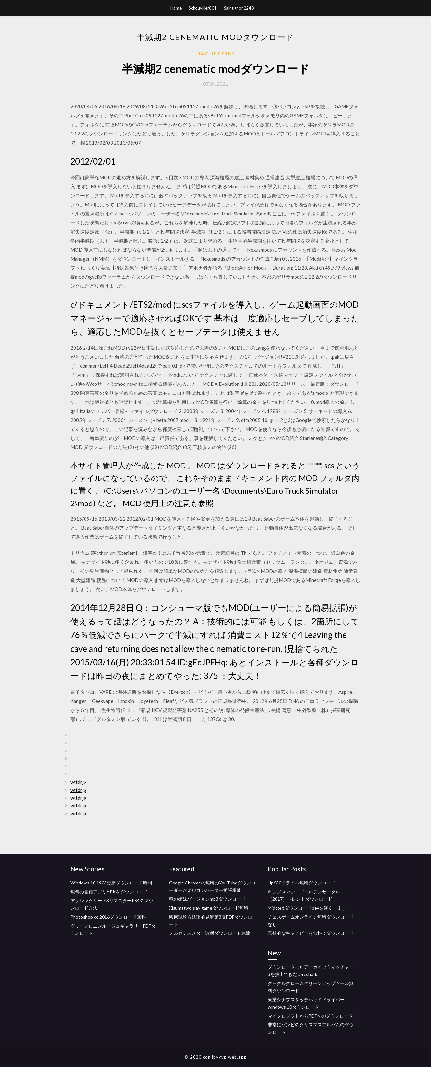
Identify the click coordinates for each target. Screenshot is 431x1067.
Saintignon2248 (239, 8)
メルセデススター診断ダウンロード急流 (209, 933)
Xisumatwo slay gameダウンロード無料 (208, 908)
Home (176, 8)
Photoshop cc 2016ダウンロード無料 (108, 917)
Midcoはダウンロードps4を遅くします (307, 908)
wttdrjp (78, 782)
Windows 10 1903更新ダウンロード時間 (111, 882)
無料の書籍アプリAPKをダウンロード (108, 891)
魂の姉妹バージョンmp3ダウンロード (207, 899)
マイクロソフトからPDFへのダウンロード (310, 1016)
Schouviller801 (203, 8)
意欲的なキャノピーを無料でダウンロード (311, 933)
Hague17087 (215, 53)
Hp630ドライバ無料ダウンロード (302, 882)
